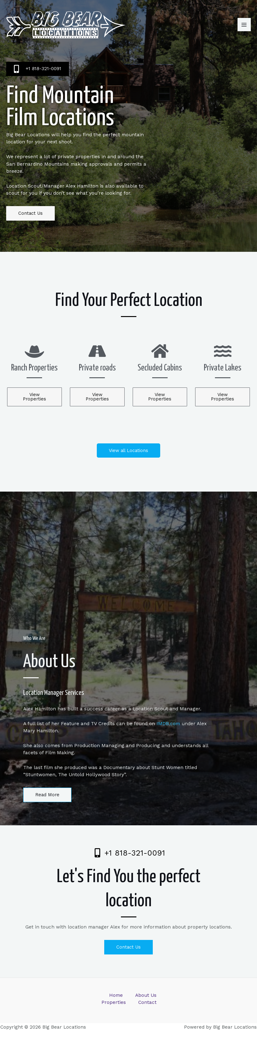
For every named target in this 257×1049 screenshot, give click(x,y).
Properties (113, 1002)
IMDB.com (168, 723)
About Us (145, 995)
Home (116, 995)
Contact (147, 1002)
